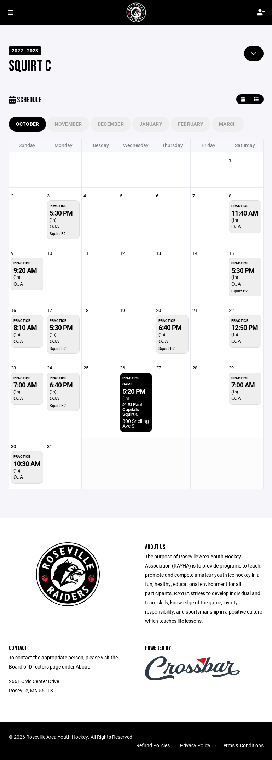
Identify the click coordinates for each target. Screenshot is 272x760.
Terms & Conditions (242, 745)
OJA (54, 226)
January (150, 124)
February (190, 124)
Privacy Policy (195, 745)
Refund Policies (153, 745)
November (68, 124)
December (111, 124)
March (228, 124)
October (27, 124)
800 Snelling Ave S (135, 423)
